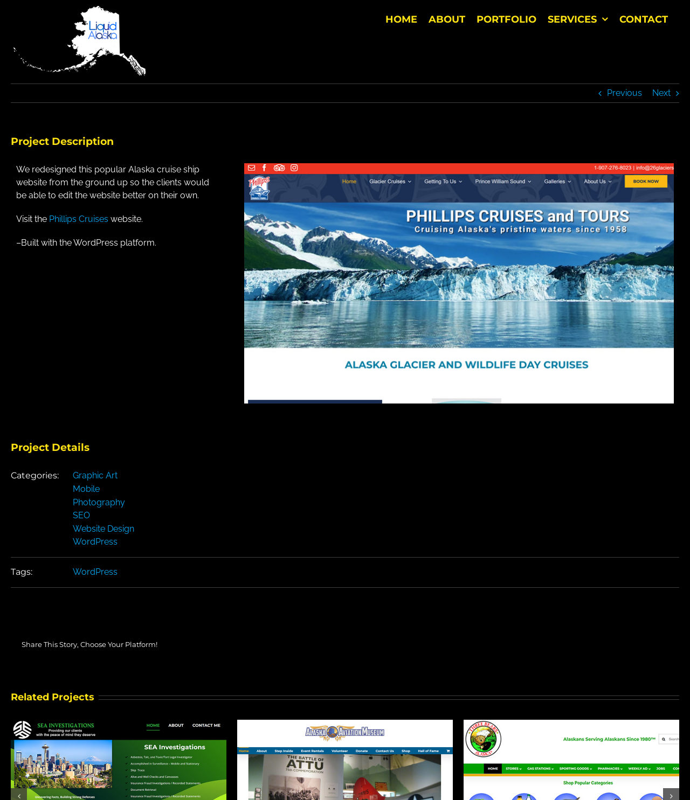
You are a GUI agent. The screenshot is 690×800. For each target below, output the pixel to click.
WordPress (95, 542)
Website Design (103, 529)
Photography (99, 502)
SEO (81, 515)
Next (661, 93)
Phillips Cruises (78, 219)
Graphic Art (95, 475)
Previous (624, 93)
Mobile (86, 489)
